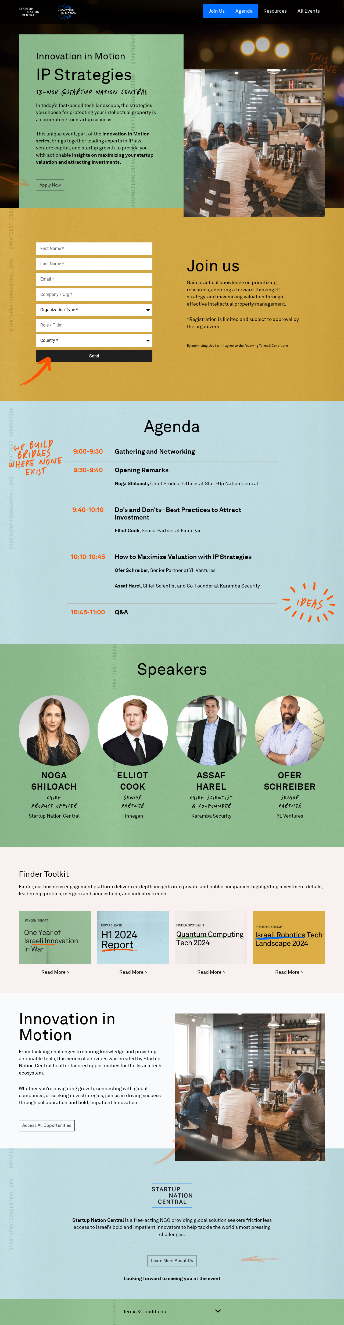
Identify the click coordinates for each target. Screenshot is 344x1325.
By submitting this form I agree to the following (237, 346)
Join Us (217, 11)
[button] (172, 1314)
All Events (309, 11)
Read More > (55, 972)
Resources (275, 11)
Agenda (244, 11)
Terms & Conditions (144, 1311)
